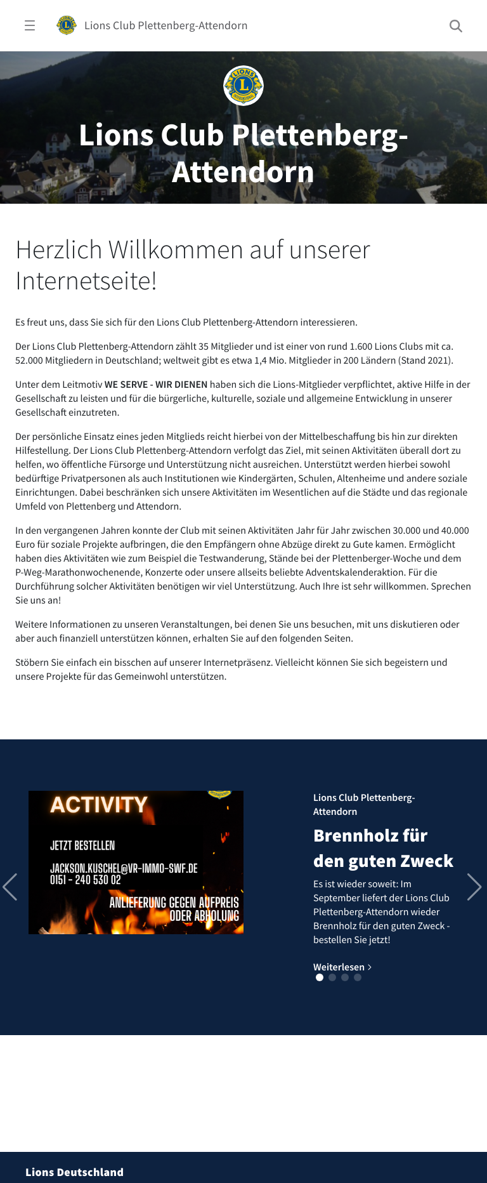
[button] (319, 977)
